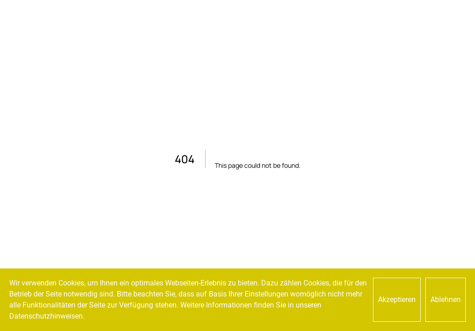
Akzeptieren (397, 299)
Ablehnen (445, 299)
